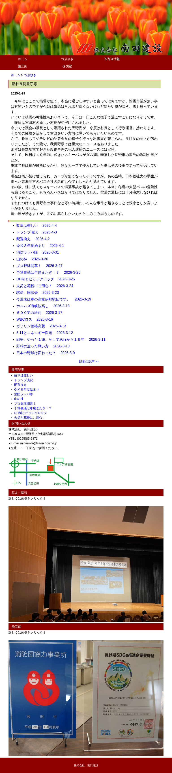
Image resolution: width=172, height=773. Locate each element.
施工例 (22, 66)
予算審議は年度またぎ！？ (34, 408)
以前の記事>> (88, 361)
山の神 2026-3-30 (34, 259)
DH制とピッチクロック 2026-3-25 (47, 279)
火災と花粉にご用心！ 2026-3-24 (46, 286)
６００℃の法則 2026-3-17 (41, 313)
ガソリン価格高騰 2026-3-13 (42, 326)
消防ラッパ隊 (25, 394)
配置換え (22, 384)
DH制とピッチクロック (32, 413)
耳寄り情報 (112, 59)
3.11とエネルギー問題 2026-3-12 (46, 333)
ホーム (22, 59)
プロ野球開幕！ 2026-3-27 (41, 266)
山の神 (20, 399)
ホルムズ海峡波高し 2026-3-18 (44, 306)
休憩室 (67, 66)
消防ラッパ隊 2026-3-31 (39, 252)
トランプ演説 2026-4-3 (38, 232)
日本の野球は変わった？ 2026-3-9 (47, 353)
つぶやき (67, 59)
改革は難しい (25, 375)
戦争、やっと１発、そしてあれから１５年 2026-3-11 (62, 339)
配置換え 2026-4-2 (34, 239)
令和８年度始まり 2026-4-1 (42, 246)
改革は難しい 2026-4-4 (38, 225)
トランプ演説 (25, 380)
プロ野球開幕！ (26, 403)
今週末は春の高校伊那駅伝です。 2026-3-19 (55, 299)
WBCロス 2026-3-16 (36, 319)
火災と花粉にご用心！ (31, 417)
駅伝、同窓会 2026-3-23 (39, 292)
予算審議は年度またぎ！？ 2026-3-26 (50, 272)
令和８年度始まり (28, 389)
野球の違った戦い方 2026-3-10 (44, 346)
